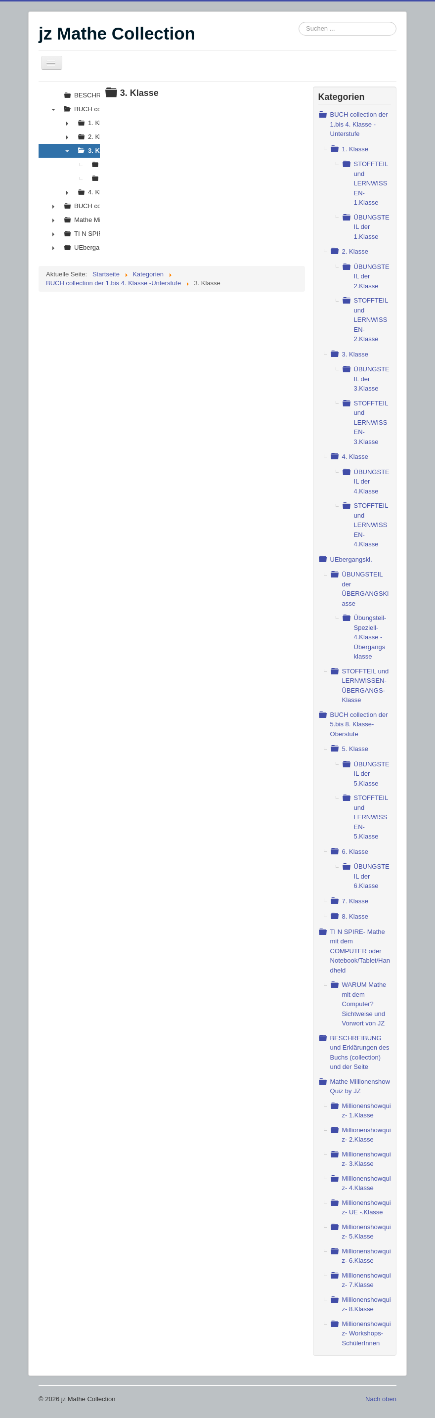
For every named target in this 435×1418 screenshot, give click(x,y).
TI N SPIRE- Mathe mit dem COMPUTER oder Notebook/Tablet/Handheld (360, 951)
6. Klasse (355, 851)
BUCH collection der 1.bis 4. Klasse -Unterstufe (359, 124)
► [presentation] (67, 123)
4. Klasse (355, 456)
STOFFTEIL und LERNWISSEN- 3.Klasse (371, 422)
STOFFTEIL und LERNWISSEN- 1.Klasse (371, 183)
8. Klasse (355, 916)
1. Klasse (355, 149)
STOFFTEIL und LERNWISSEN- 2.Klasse (371, 320)
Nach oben (380, 1399)
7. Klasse (355, 901)
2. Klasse (355, 251)
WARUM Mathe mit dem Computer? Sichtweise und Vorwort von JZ (364, 1004)
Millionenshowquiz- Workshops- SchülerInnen (366, 1333)
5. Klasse (355, 749)
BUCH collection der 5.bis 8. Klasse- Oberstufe (359, 724)
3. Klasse (355, 354)
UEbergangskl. (351, 559)
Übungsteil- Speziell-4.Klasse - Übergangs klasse (370, 637)
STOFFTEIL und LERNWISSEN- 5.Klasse (371, 817)
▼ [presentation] (53, 109)
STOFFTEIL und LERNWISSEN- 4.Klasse (371, 525)
